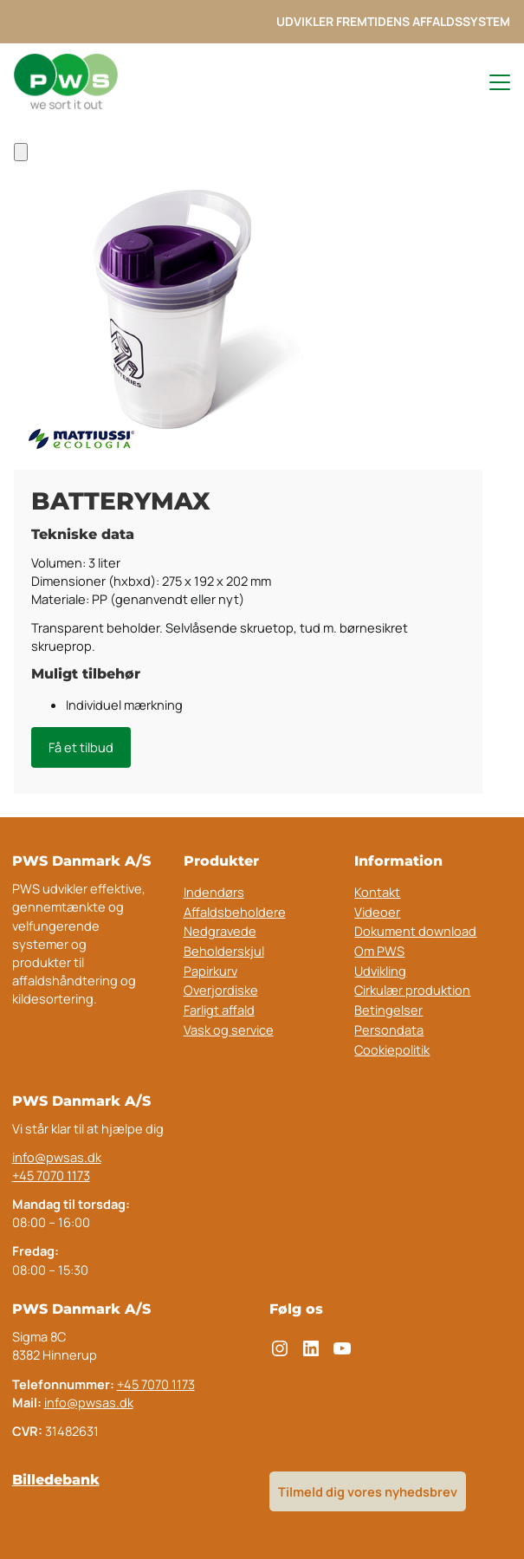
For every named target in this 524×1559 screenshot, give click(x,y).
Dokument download (415, 930)
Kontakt (377, 891)
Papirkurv (210, 970)
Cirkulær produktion (412, 989)
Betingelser (388, 1009)
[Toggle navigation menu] (492, 82)
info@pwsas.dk (56, 1157)
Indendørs (98, 131)
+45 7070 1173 (51, 1175)
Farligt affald (219, 1009)
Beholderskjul (224, 950)
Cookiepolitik (392, 1049)
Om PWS (379, 950)
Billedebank (56, 1479)
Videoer (377, 911)
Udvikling (380, 970)
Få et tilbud (81, 747)
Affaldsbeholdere (235, 911)
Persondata (389, 1029)
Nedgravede (220, 930)
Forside (35, 131)
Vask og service (229, 1029)
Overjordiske (221, 989)
